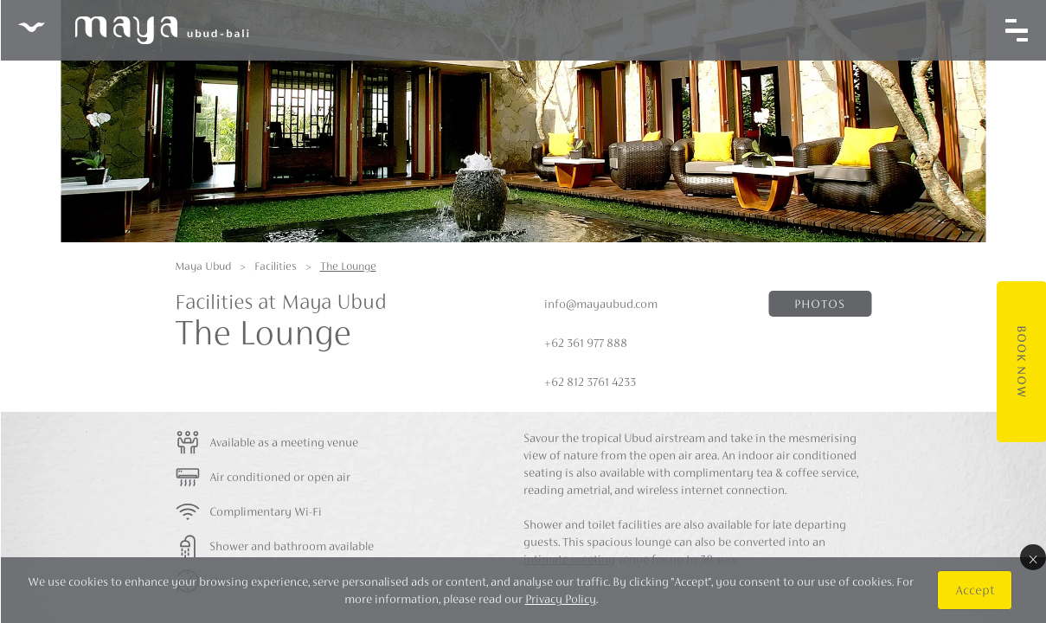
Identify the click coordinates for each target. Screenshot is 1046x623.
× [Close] (1032, 557)
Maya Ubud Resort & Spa (132, 30)
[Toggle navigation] (1015, 30)
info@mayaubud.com (601, 304)
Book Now (1021, 361)
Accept (973, 589)
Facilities (275, 266)
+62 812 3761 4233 (590, 382)
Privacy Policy (559, 599)
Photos (819, 304)
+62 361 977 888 (585, 343)
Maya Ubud (203, 266)
